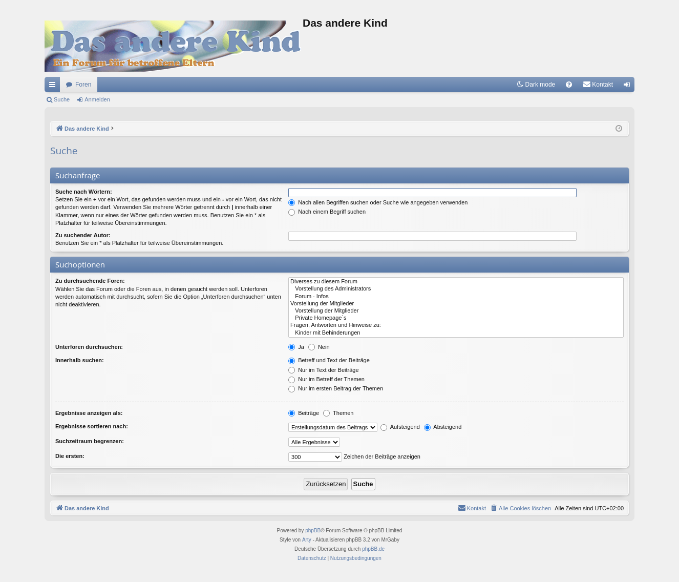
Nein (319, 347)
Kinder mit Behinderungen (456, 333)
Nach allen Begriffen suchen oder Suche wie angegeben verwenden (378, 202)
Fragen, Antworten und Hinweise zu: (456, 325)
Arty (306, 540)
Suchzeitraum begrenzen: (89, 441)
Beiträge (303, 413)
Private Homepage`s (456, 318)
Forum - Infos (456, 296)
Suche (62, 99)
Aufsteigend (400, 427)
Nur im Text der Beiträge (323, 370)
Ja (296, 347)
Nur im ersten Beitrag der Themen (335, 388)
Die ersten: (69, 456)
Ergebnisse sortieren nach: (91, 426)
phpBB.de (373, 549)
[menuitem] (569, 84)
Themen (338, 413)
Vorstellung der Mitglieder (456, 303)
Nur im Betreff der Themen (326, 379)
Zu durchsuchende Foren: (90, 281)
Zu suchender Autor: (83, 235)
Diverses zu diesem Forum (456, 281)
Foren (83, 84)
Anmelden (97, 99)
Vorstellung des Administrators (456, 289)
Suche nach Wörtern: (83, 192)
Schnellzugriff (54, 86)
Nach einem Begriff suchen (327, 212)
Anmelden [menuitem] (629, 86)
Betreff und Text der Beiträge (329, 360)
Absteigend (443, 427)
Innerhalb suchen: (79, 360)
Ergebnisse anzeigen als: (88, 413)
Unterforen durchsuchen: (89, 347)
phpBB (313, 530)
